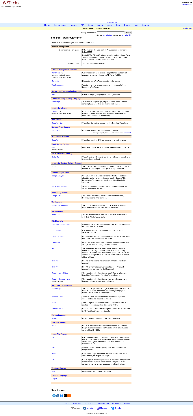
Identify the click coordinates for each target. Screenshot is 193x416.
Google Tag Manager (59, 205)
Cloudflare (55, 130)
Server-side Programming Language (66, 91)
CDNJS (54, 166)
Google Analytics (57, 176)
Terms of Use (90, 403)
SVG (53, 348)
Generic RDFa (57, 309)
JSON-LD (55, 303)
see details (127, 133)
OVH (53, 147)
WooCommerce (57, 85)
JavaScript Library (59, 108)
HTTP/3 (54, 267)
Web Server (56, 120)
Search (145, 25)
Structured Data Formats (61, 285)
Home (47, 25)
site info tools (108, 35)
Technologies (60, 25)
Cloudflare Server (58, 123)
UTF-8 (53, 326)
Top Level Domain (58, 368)
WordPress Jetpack (58, 186)
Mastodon (102, 408)
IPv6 (53, 248)
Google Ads (55, 196)
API (82, 25)
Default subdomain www (60, 279)
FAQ (136, 25)
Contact (127, 403)
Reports (73, 25)
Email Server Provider (60, 144)
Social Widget (57, 211)
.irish (53, 371)
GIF (52, 360)
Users (109, 25)
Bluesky (116, 408)
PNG (53, 337)
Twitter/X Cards (57, 297)
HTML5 (54, 318)
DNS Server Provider (60, 137)
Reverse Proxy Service (60, 127)
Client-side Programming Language (66, 98)
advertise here (112, 22)
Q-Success (187, 4)
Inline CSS (55, 242)
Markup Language (58, 315)
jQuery (54, 111)
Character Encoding (59, 322)
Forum (127, 25)
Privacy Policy (103, 403)
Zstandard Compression (60, 224)
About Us (66, 403)
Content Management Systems (64, 70)
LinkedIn (88, 408)
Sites (90, 25)
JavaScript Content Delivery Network (66, 163)
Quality (99, 25)
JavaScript (55, 102)
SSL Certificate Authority (61, 154)
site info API (126, 35)
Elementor (55, 81)
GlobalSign (55, 157)
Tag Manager (56, 202)
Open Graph (56, 288)
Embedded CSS (57, 236)
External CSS (56, 230)
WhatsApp (55, 215)
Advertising (116, 403)
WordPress (55, 73)
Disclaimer (77, 403)
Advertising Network (59, 192)
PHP (53, 94)
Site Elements (57, 221)
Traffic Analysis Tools (60, 173)
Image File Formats (59, 334)
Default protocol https (59, 273)
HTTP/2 (54, 261)
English (54, 379)
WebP (53, 354)
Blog (118, 25)
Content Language (59, 376)
